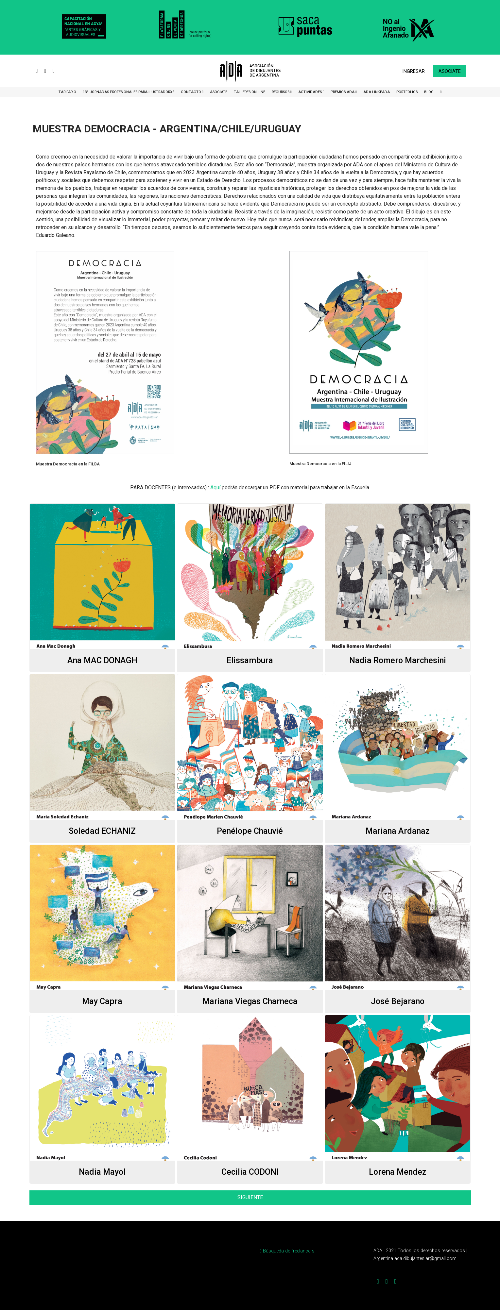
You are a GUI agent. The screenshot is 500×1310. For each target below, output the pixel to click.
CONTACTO (191, 92)
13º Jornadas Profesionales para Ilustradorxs (128, 92)
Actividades (310, 92)
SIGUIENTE (250, 1197)
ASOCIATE (218, 92)
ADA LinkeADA (376, 92)
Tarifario (67, 92)
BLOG (429, 92)
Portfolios (407, 92)
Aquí (215, 487)
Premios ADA (343, 92)
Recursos (281, 92)
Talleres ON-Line (249, 92)
